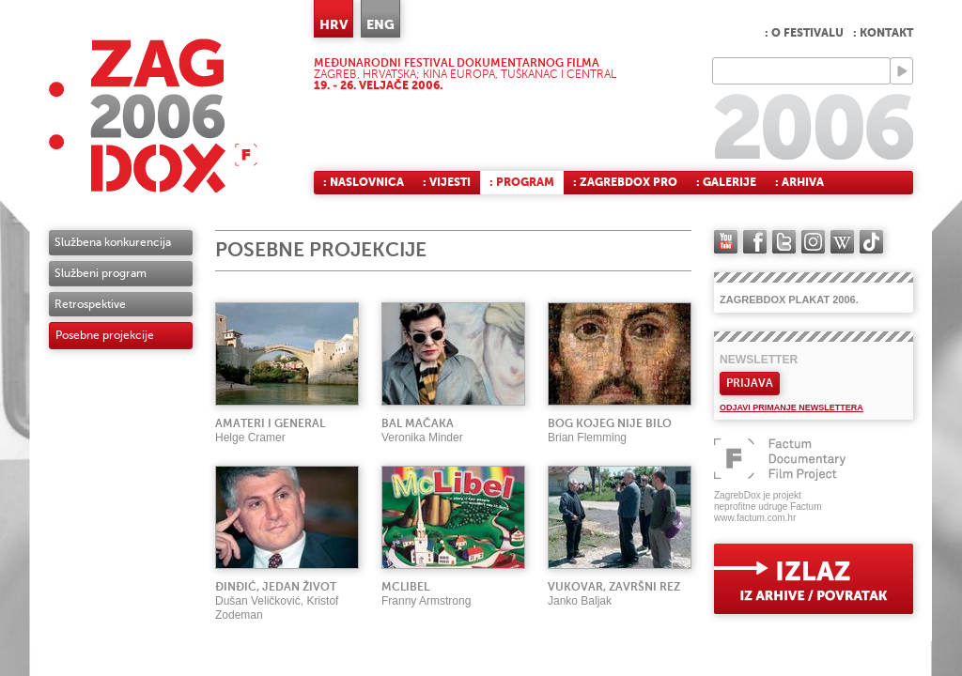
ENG (380, 24)
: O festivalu (804, 32)
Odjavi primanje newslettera (791, 407)
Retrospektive (90, 304)
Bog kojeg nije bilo (610, 423)
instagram (813, 242)
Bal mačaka (417, 423)
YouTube (725, 242)
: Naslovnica (363, 182)
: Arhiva (799, 182)
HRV (333, 24)
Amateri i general (270, 423)
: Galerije (726, 182)
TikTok (871, 242)
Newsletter (759, 359)
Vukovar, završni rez (614, 586)
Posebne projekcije (104, 335)
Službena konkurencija (112, 242)
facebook (755, 242)
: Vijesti (447, 182)
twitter (784, 242)
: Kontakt (883, 32)
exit (813, 579)
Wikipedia (842, 242)
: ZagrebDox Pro (625, 182)
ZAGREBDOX (153, 115)
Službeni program (100, 273)
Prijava (749, 383)
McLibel (405, 586)
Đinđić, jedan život (275, 586)
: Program (521, 182)
